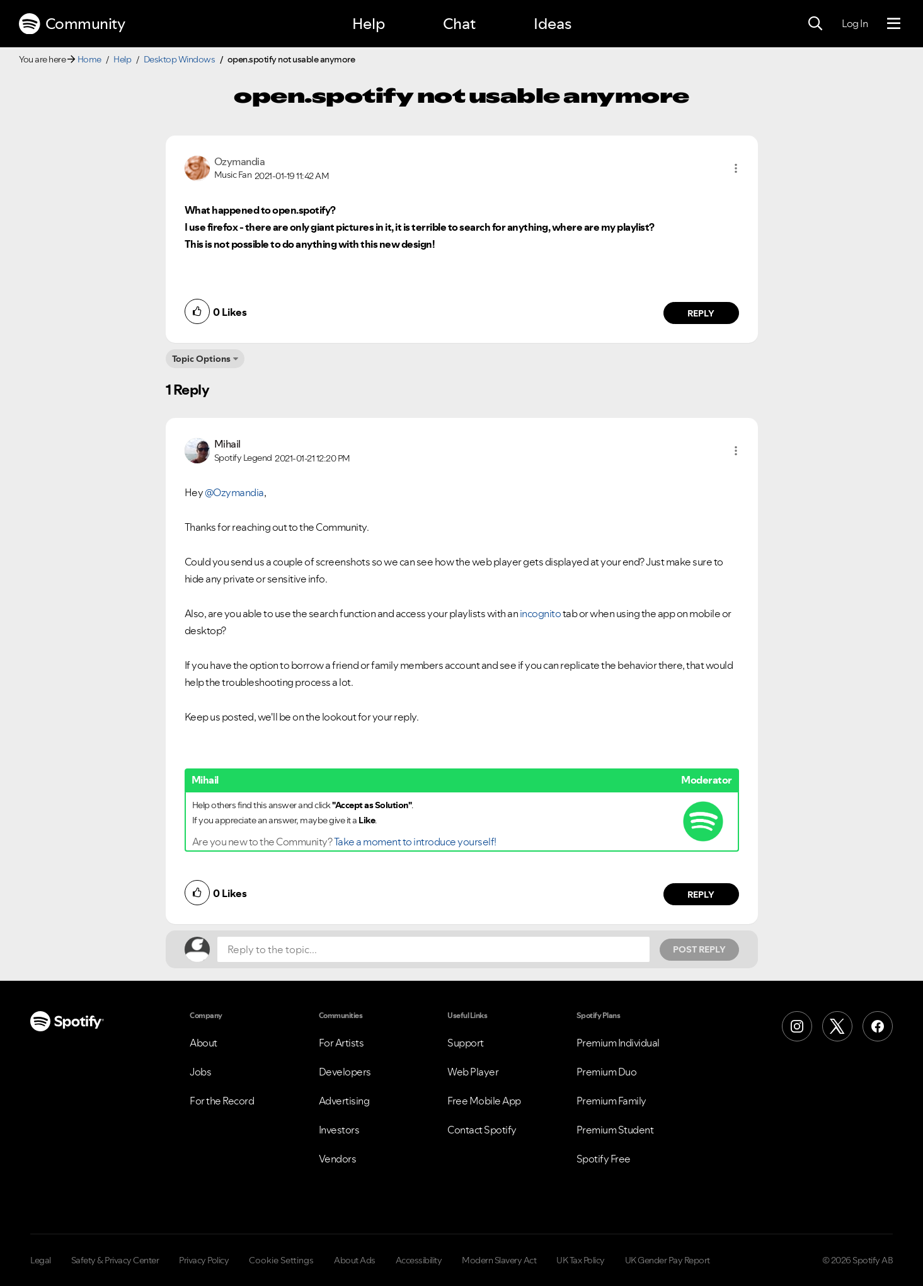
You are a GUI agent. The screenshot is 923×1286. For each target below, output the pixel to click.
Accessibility (419, 1260)
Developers (345, 1072)
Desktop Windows (179, 59)
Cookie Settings (281, 1260)
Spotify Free (603, 1159)
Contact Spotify (482, 1130)
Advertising (344, 1101)
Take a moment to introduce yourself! (415, 842)
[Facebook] (878, 1026)
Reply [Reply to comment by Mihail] (700, 894)
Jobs (200, 1072)
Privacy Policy (204, 1260)
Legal (40, 1260)
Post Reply (699, 949)
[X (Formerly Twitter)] (837, 1026)
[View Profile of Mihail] (227, 444)
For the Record (222, 1101)
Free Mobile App (484, 1101)
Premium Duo (606, 1072)
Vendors (338, 1159)
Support (465, 1043)
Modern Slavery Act (499, 1260)
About (203, 1043)
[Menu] (893, 24)
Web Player (472, 1072)
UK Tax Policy (580, 1260)
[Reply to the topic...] (433, 949)
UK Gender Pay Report (667, 1260)
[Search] (815, 24)
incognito (540, 613)
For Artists (341, 1043)
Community (72, 24)
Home (89, 59)
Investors (339, 1130)
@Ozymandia (234, 492)
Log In (855, 23)
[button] (735, 168)
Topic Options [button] (201, 358)
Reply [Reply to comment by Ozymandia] (700, 313)
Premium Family (611, 1101)
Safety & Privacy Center (115, 1260)
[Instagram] (797, 1026)
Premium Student (615, 1130)
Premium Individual (618, 1043)
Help (368, 23)
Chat (459, 23)
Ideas (552, 23)
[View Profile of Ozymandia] (239, 161)
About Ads (355, 1260)
